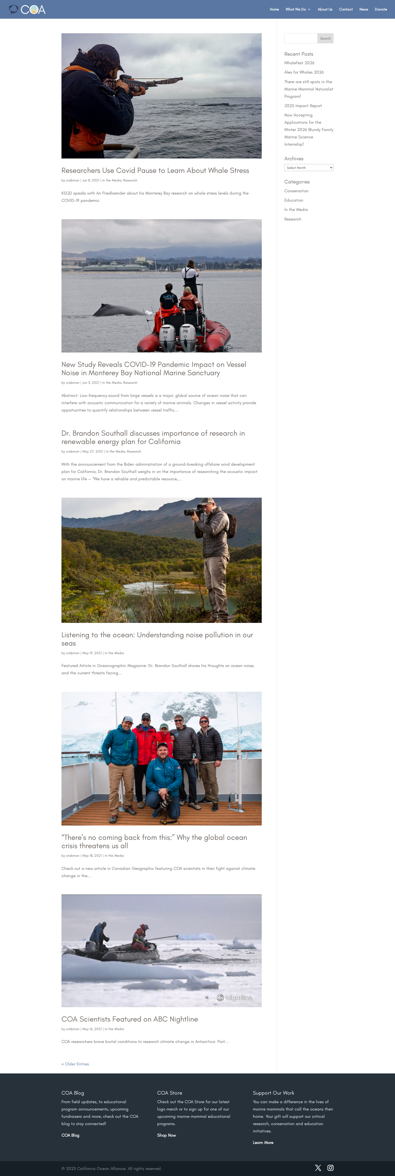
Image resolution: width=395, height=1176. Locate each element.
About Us (325, 10)
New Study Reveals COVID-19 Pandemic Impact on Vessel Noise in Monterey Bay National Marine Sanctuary (153, 368)
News (363, 10)
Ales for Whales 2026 (304, 72)
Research (130, 180)
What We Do (296, 10)
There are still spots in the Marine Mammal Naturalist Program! (308, 89)
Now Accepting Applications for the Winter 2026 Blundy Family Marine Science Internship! (308, 129)
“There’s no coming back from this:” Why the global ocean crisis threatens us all (154, 841)
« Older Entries (75, 1063)
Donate (381, 10)
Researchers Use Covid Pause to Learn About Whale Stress (155, 170)
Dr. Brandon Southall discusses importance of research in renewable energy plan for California (153, 437)
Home (274, 10)
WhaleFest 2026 (299, 62)
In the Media (111, 180)
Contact (346, 10)
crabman (72, 180)
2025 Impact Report (303, 105)
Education (293, 200)
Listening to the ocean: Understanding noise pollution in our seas (157, 639)
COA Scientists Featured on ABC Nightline (129, 1019)
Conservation (296, 190)
